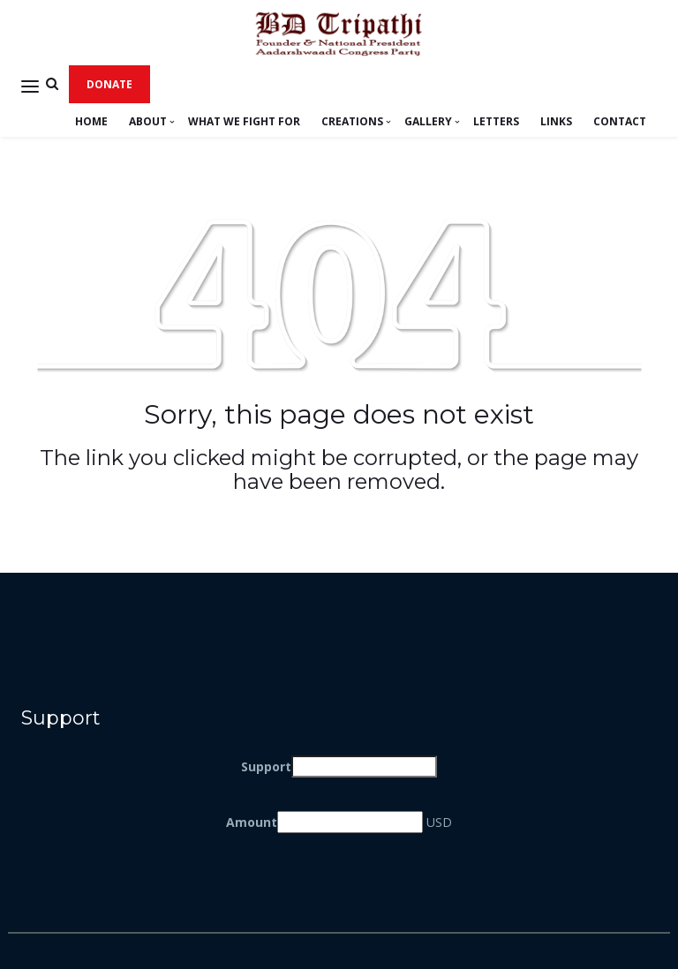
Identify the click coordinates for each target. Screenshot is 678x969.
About (148, 121)
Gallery (428, 121)
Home (91, 121)
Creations (352, 121)
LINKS (556, 121)
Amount (251, 822)
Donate (109, 84)
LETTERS (496, 121)
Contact (619, 121)
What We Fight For (244, 121)
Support (266, 766)
